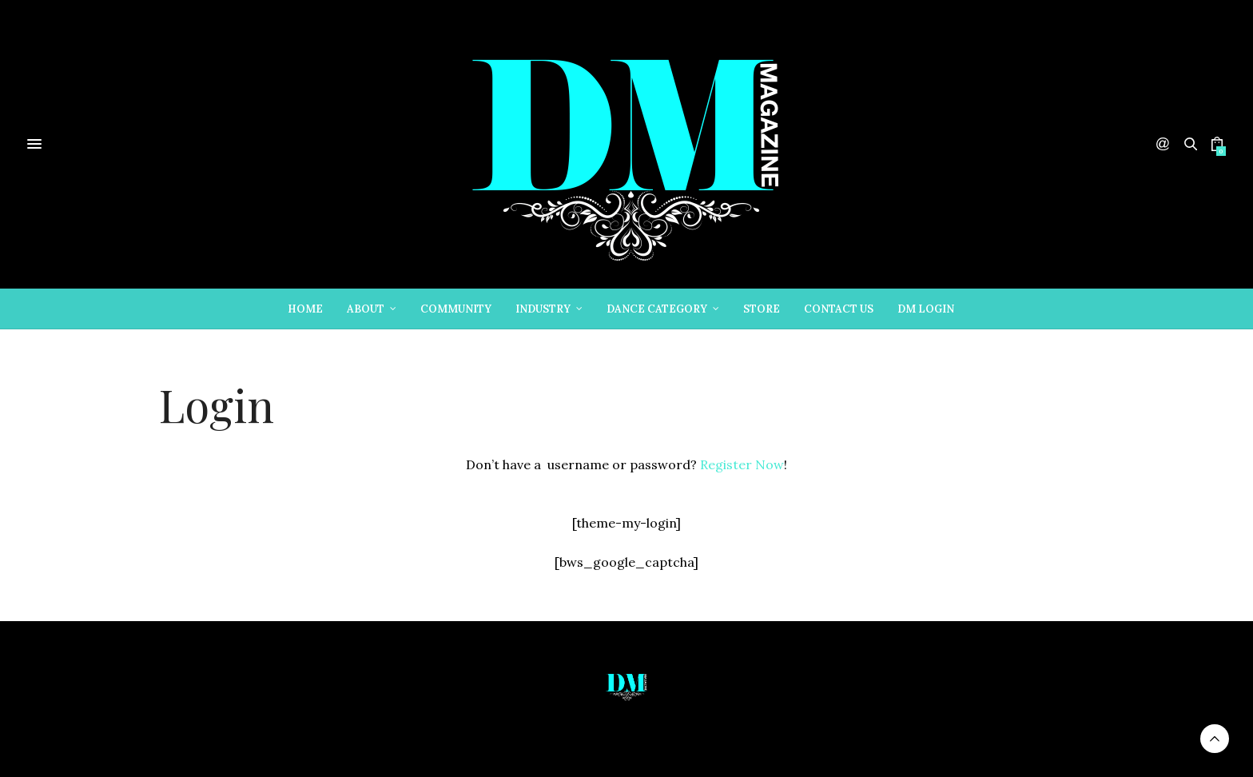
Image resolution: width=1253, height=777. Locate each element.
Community (455, 309)
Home (305, 309)
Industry (543, 309)
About (365, 309)
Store (761, 309)
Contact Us (838, 309)
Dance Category (657, 309)
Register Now (742, 464)
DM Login (925, 309)
